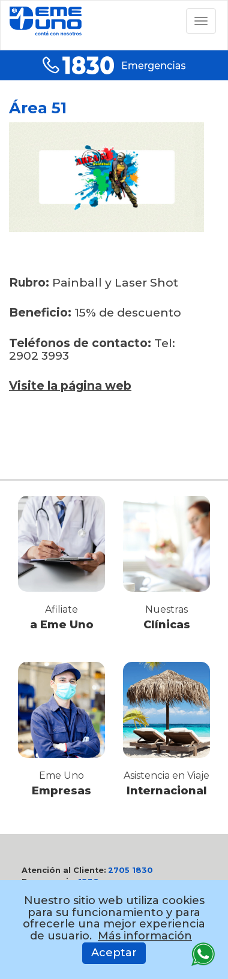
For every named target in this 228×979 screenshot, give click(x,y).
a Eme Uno (62, 624)
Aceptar (114, 952)
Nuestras (166, 609)
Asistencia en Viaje (166, 775)
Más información (145, 935)
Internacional (167, 790)
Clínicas (166, 624)
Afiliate (61, 609)
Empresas (61, 790)
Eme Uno (61, 775)
